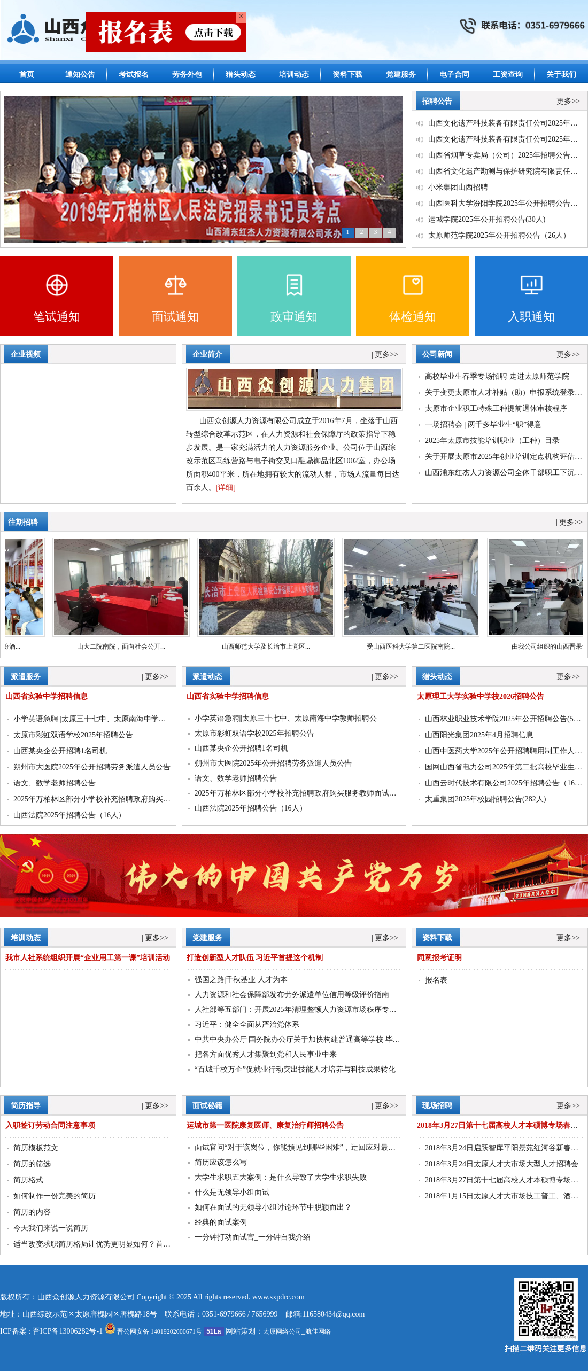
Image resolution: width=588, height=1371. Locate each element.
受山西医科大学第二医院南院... (417, 646)
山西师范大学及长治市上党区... (272, 646)
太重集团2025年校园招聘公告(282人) (485, 799)
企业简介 (207, 354)
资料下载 (347, 75)
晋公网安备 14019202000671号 (153, 1331)
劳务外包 (187, 75)
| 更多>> (566, 101)
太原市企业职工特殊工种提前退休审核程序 (496, 408)
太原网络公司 (282, 1331)
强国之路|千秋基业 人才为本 (241, 980)
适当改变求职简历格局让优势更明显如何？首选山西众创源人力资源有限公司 (140, 1244)
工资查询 (508, 75)
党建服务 (401, 75)
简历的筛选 (32, 1164)
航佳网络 (318, 1331)
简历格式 (28, 1180)
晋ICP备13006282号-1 (68, 1331)
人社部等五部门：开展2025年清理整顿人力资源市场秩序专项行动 (303, 1010)
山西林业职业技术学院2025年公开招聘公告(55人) (506, 719)
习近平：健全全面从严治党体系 (247, 1025)
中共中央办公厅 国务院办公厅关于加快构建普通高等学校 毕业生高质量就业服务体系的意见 (346, 1039)
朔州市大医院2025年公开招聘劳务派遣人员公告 (92, 767)
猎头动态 (241, 75)
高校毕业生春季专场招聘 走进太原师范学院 (497, 376)
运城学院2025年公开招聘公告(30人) (486, 219)
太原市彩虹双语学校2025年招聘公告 (73, 735)
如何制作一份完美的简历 (54, 1196)
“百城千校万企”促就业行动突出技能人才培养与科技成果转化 (295, 1069)
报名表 (436, 980)
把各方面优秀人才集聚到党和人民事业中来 (266, 1054)
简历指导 (26, 1106)
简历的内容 (32, 1212)
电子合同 (454, 75)
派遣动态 (207, 677)
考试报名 (134, 75)
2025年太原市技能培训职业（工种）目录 (492, 441)
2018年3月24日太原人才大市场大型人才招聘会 (501, 1164)
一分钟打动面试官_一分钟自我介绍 (253, 1237)
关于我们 (561, 75)
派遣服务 (26, 677)
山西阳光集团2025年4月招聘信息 (479, 735)
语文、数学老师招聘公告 (54, 783)
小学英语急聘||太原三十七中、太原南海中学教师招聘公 (104, 719)
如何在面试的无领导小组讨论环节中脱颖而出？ (273, 1207)
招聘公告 (437, 101)
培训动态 (294, 75)
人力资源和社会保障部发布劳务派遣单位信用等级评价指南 (292, 995)
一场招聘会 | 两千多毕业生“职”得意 (483, 424)
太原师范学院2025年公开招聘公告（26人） (499, 235)
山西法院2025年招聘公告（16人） (69, 815)
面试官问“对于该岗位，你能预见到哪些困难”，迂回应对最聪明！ (303, 1147)
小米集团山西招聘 (458, 187)
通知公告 (80, 75)
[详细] (226, 488)
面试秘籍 (207, 1106)
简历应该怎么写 (221, 1162)
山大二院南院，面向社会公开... (127, 646)
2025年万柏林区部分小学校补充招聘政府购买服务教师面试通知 (118, 799)
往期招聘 (23, 522)
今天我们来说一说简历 (50, 1228)
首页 (26, 75)
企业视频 (26, 354)
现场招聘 (437, 1106)
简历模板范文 (35, 1148)
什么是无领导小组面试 (232, 1192)
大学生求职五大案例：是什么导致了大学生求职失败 (281, 1177)
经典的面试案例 (221, 1222)
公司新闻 (437, 354)
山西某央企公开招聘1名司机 (60, 751)
